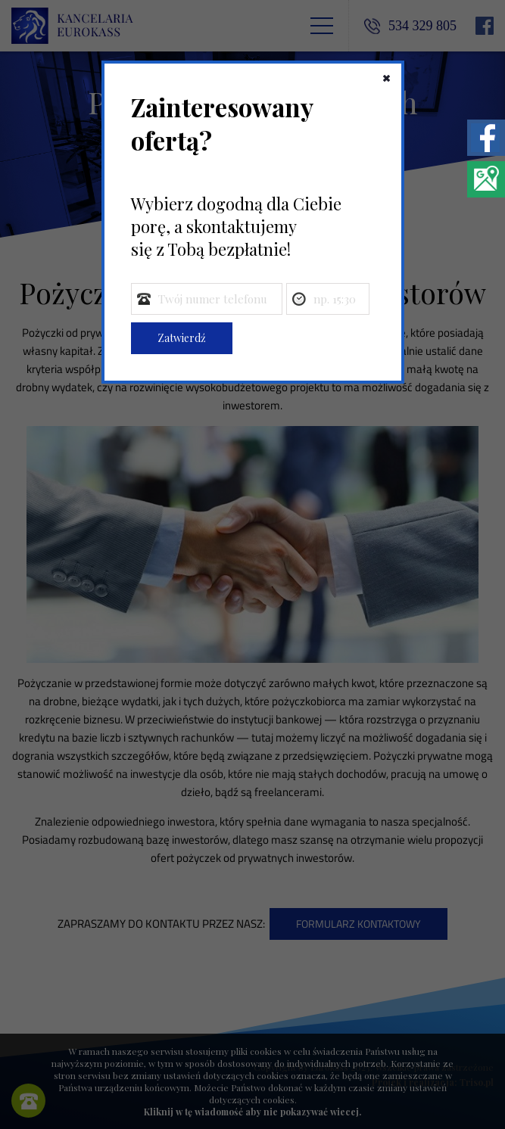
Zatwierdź (181, 338)
